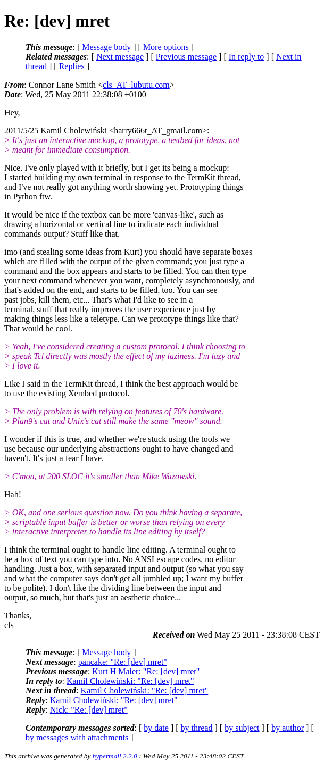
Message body (106, 47)
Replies (72, 66)
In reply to (246, 56)
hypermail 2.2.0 (115, 756)
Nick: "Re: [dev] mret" (89, 709)
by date (156, 727)
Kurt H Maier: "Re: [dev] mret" (146, 671)
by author (287, 727)
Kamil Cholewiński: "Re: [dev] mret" (130, 681)
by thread (197, 727)
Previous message (186, 56)
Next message (120, 56)
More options (166, 47)
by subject (242, 727)
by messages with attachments (77, 737)
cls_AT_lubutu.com (136, 84)
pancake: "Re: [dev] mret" (122, 661)
